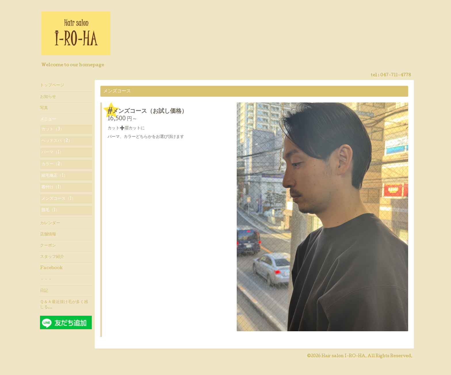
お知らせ (48, 97)
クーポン (48, 245)
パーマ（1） (52, 152)
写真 (44, 108)
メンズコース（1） (58, 199)
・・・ (46, 279)
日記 (44, 291)
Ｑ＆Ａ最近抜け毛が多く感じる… (64, 305)
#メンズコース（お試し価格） (147, 111)
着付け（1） (52, 187)
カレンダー (50, 223)
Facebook (51, 268)
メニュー (48, 119)
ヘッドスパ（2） (56, 141)
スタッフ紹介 (52, 257)
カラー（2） (52, 164)
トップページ (52, 85)
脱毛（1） (50, 210)
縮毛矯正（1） (54, 176)
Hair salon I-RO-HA (343, 356)
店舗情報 (48, 234)
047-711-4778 (395, 75)
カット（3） (52, 129)
